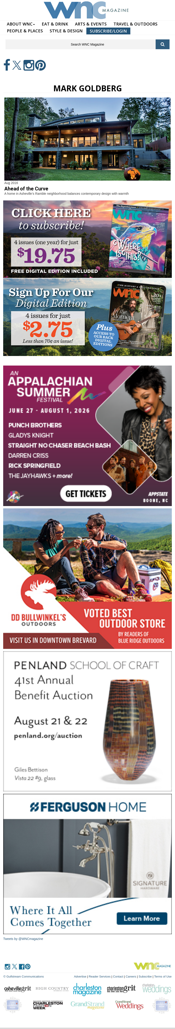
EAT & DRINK (55, 24)
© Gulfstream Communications (23, 976)
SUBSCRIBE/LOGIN (108, 31)
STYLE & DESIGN (66, 30)
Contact (118, 976)
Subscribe (145, 976)
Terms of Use (163, 976)
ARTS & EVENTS (91, 24)
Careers (131, 976)
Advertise (80, 976)
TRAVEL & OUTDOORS (135, 24)
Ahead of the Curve (26, 189)
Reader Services (100, 976)
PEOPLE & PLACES (25, 30)
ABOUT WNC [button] (21, 24)
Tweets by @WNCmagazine (23, 939)
